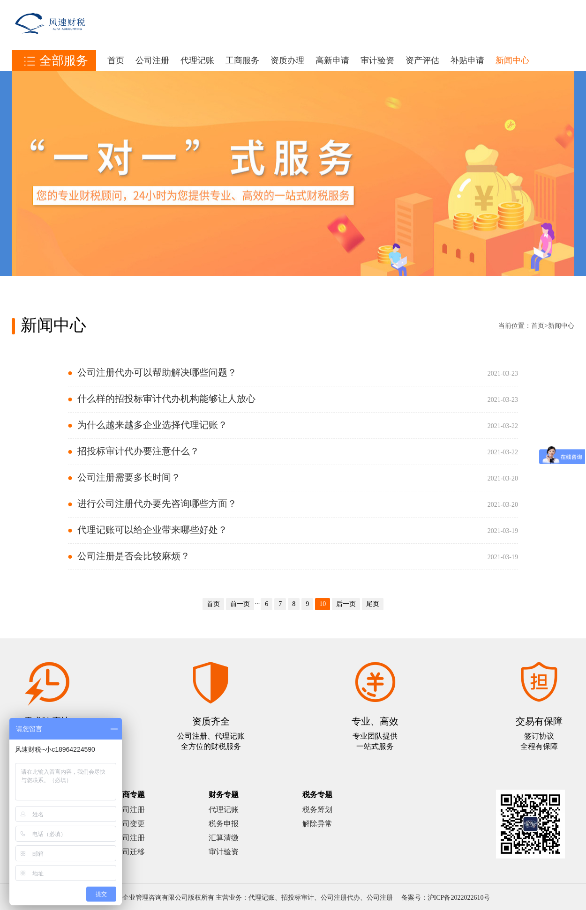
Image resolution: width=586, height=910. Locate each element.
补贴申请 (467, 60)
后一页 (346, 603)
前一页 (240, 603)
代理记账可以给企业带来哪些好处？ (152, 530)
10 (322, 603)
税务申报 (224, 824)
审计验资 (377, 60)
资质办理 (287, 60)
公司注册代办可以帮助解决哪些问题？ (157, 372)
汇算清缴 (224, 838)
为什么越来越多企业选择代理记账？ (152, 425)
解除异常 (317, 824)
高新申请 (332, 60)
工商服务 (242, 60)
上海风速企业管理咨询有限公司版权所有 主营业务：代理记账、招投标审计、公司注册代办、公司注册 (244, 897)
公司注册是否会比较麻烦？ (133, 556)
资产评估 (422, 60)
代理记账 (197, 60)
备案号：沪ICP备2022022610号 (445, 897)
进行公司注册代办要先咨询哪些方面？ (157, 503)
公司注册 (152, 60)
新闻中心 (512, 60)
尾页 (372, 603)
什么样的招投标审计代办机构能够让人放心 (166, 398)
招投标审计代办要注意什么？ (138, 451)
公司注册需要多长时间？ (128, 477)
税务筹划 (317, 810)
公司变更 (130, 824)
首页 (115, 60)
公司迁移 (130, 852)
